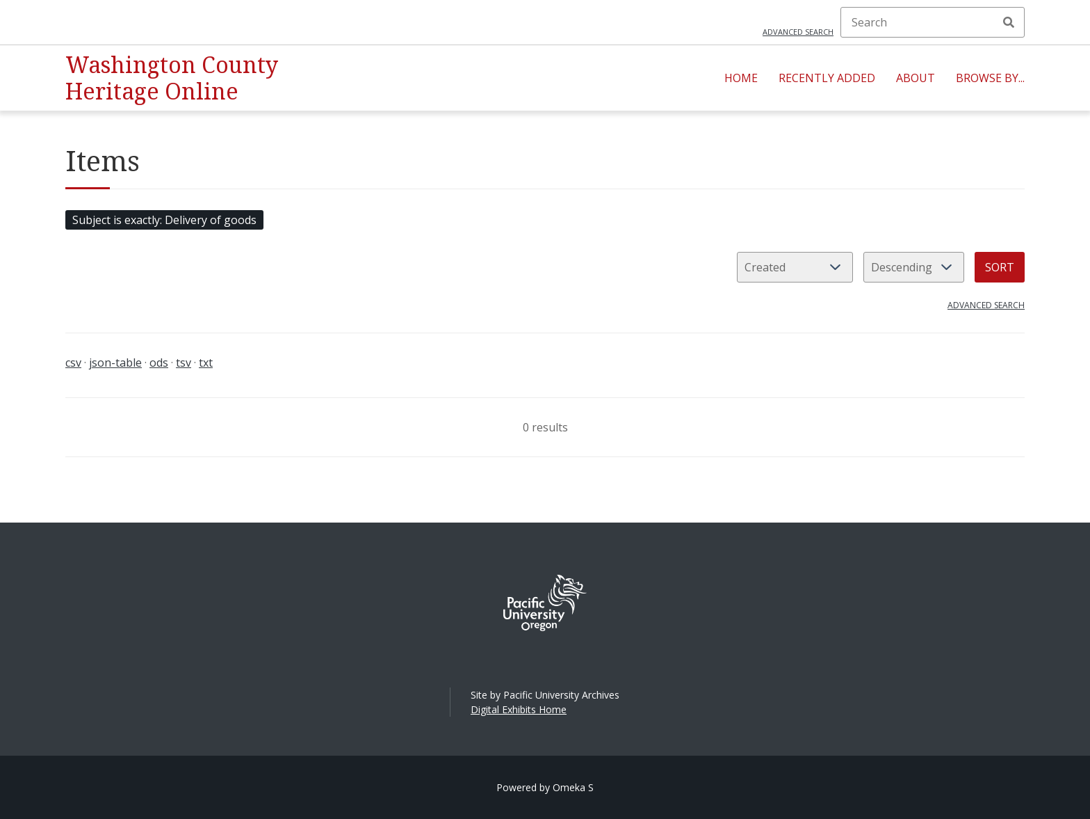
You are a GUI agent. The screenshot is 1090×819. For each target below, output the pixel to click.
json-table (115, 362)
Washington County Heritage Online (171, 77)
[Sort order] (913, 267)
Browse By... (990, 78)
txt (206, 362)
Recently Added (827, 78)
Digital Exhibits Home (519, 709)
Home (741, 78)
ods (158, 362)
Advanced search (798, 31)
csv (73, 362)
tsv (183, 362)
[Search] (932, 22)
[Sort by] (795, 267)
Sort (999, 267)
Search (1009, 22)
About (915, 78)
